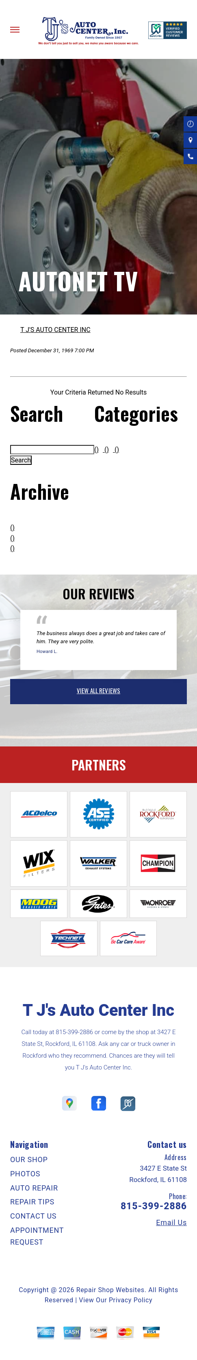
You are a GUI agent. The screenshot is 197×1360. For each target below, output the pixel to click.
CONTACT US (33, 1216)
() (12, 527)
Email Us (171, 1222)
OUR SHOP (29, 1159)
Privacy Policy (130, 1300)
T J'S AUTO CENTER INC (55, 330)
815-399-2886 (74, 1032)
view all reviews (98, 690)
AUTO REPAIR (34, 1188)
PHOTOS (25, 1173)
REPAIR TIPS (32, 1201)
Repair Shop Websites (110, 1290)
